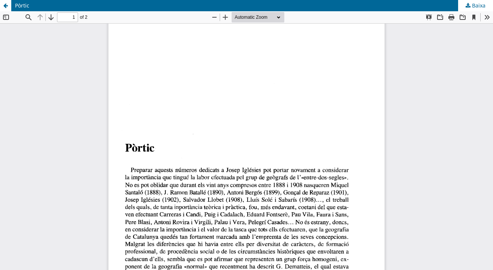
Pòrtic (22, 5)
